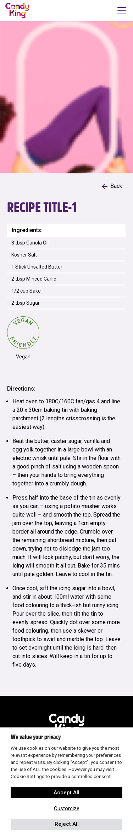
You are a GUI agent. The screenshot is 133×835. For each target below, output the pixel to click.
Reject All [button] (67, 824)
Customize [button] (66, 808)
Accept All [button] (66, 792)
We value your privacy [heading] (36, 737)
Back (112, 186)
